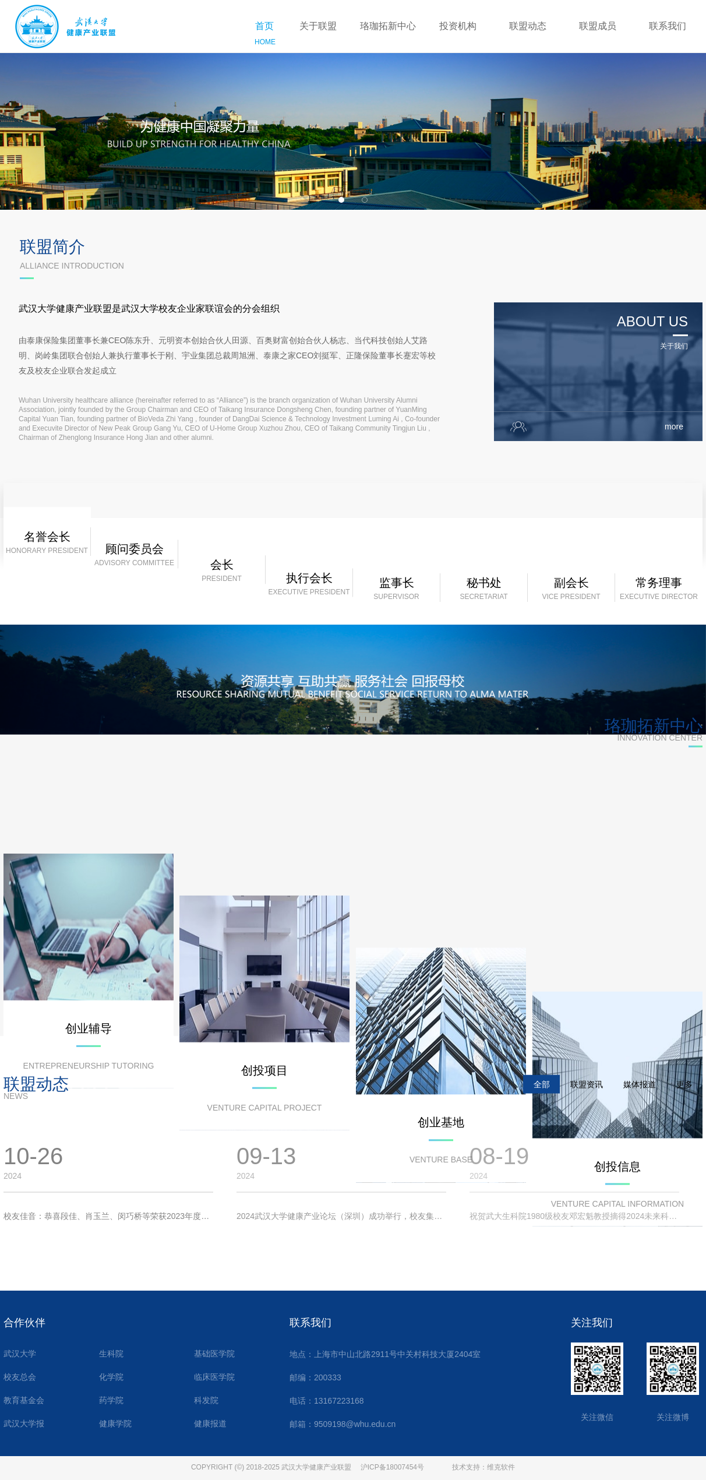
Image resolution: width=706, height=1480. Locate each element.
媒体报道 (639, 1094)
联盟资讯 (586, 1094)
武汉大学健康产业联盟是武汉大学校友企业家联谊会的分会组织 (149, 335)
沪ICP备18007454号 (392, 1467)
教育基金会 (23, 1400)
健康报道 (210, 1423)
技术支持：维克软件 (483, 1467)
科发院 (206, 1400)
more (678, 453)
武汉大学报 (23, 1423)
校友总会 (19, 1377)
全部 (542, 1094)
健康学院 (115, 1423)
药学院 (111, 1400)
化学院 (111, 1377)
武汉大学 (19, 1353)
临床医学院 (214, 1377)
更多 (684, 1094)
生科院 (111, 1353)
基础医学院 (214, 1353)
